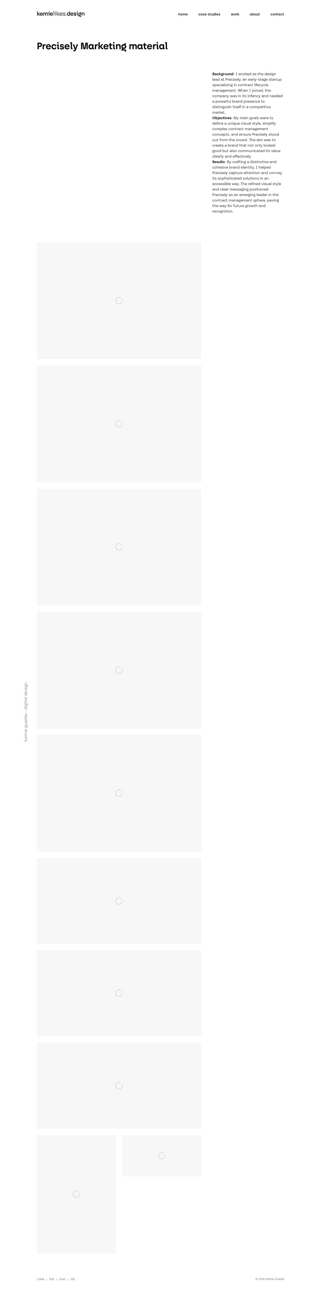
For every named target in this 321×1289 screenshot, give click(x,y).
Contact (277, 14)
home (183, 14)
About (255, 14)
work (235, 14)
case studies (209, 14)
